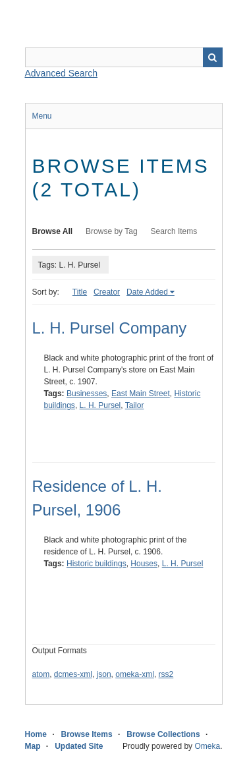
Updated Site (79, 746)
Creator (107, 292)
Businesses (87, 393)
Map (33, 746)
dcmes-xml (73, 674)
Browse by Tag (112, 231)
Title (79, 292)
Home (36, 734)
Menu (42, 116)
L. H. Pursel (100, 405)
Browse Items (87, 734)
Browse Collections (163, 734)
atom (41, 674)
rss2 (166, 674)
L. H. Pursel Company (109, 328)
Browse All (52, 231)
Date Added (147, 292)
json (104, 674)
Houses (143, 563)
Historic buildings (96, 563)
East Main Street (140, 393)
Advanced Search (61, 73)
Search (213, 57)
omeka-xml (134, 674)
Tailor (134, 405)
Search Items (174, 231)
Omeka (207, 746)
